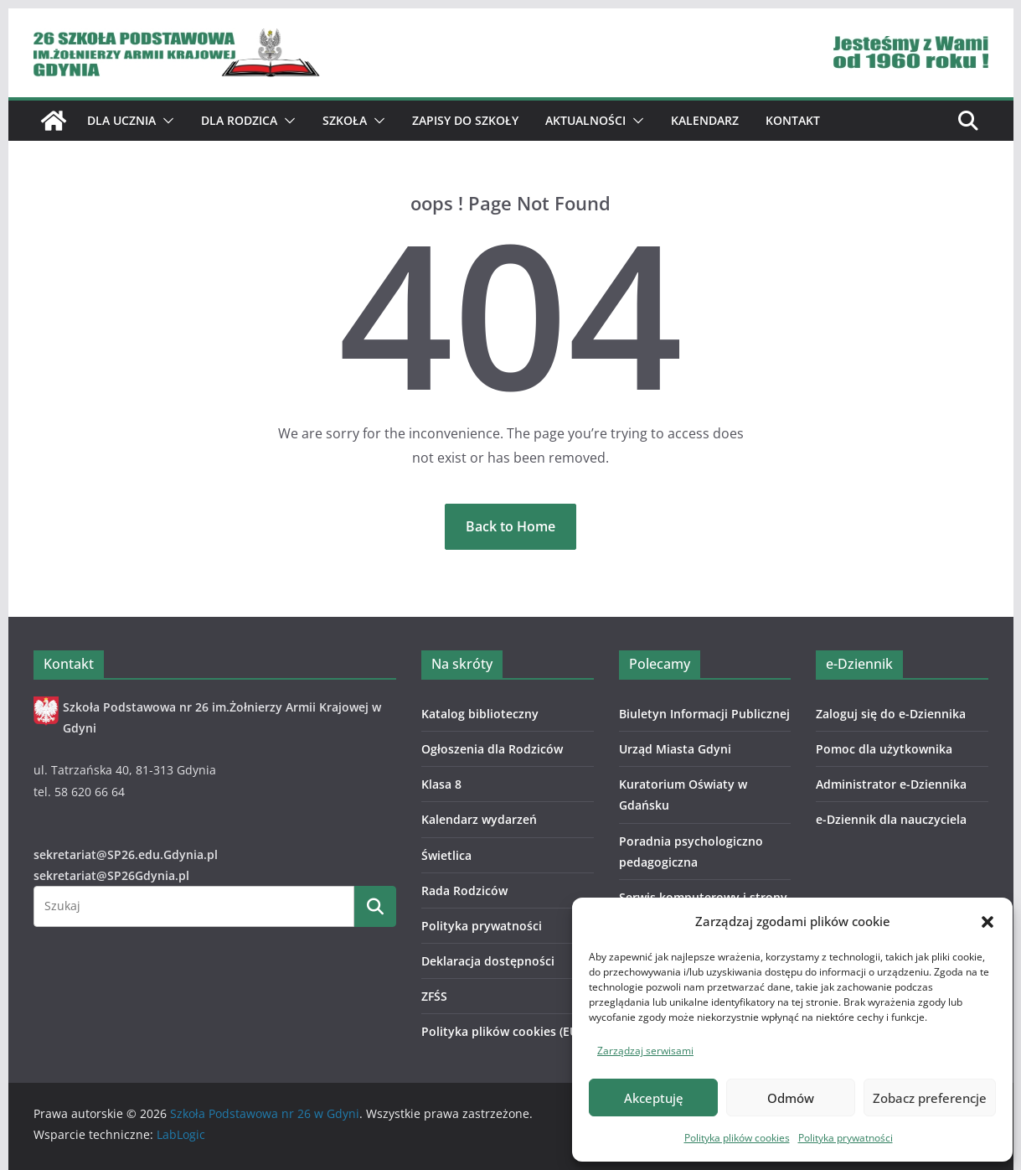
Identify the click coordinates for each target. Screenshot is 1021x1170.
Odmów (790, 1098)
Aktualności (585, 120)
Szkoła (344, 120)
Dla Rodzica (239, 120)
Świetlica (446, 855)
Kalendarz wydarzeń (479, 819)
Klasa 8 (441, 784)
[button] (987, 922)
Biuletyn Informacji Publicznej (704, 714)
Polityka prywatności (845, 1138)
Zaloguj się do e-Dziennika (891, 714)
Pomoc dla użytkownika (884, 749)
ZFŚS (434, 996)
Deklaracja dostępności (487, 961)
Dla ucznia (121, 120)
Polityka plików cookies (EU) (501, 1031)
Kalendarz (705, 120)
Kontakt (793, 120)
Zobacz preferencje (930, 1098)
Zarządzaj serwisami (645, 1050)
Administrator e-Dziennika (891, 784)
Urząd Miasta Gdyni (675, 749)
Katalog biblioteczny (480, 714)
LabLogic (181, 1134)
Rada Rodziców (464, 890)
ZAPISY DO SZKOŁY (465, 120)
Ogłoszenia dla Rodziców (492, 749)
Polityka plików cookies (737, 1138)
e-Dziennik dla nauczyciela (891, 819)
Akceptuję (653, 1098)
